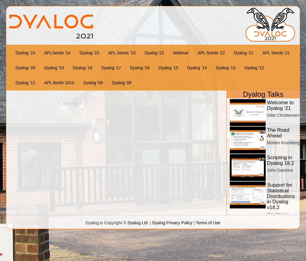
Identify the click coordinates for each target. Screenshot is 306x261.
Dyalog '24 (25, 52)
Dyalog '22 (154, 52)
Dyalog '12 (254, 67)
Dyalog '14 (197, 67)
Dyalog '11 (25, 82)
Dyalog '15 (168, 67)
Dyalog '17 (111, 67)
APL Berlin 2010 (59, 82)
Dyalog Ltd (138, 222)
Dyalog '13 (225, 67)
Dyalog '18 (82, 67)
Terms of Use (208, 222)
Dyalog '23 (89, 52)
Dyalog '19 (54, 67)
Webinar (181, 52)
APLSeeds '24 (57, 52)
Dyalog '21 (244, 52)
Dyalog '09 (93, 82)
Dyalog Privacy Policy (172, 222)
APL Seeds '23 (122, 52)
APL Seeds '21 (276, 52)
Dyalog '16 (140, 67)
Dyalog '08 (121, 82)
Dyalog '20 (25, 67)
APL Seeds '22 (211, 52)
